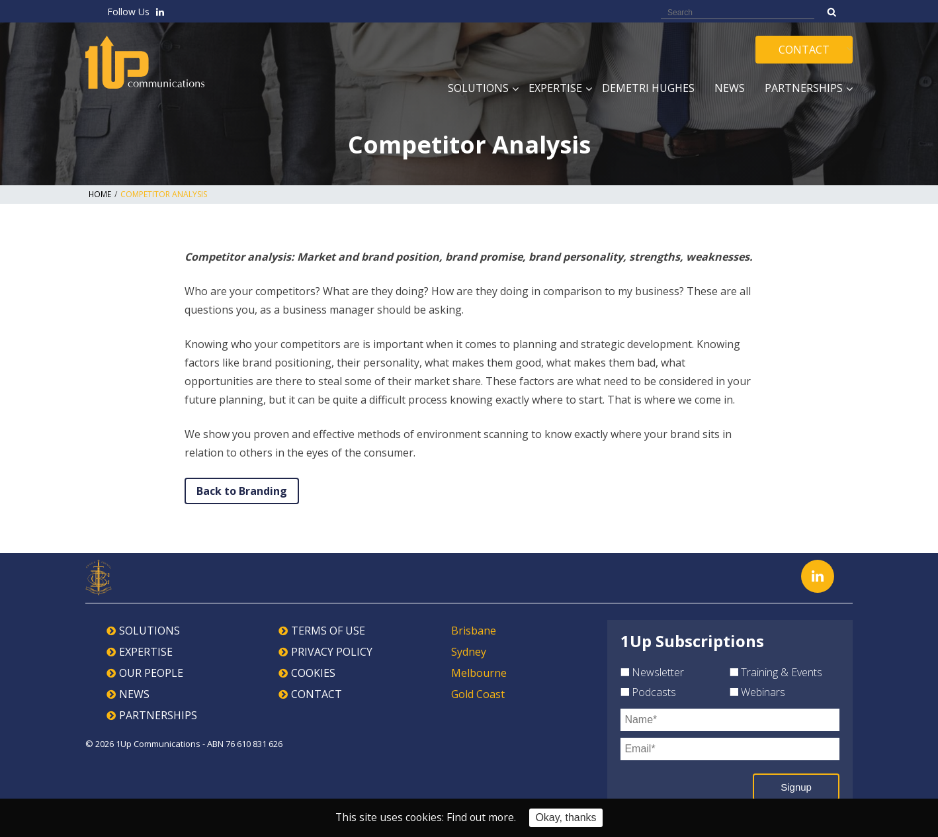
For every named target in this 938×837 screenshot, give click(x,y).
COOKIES (313, 673)
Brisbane (473, 630)
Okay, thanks (567, 817)
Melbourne (479, 673)
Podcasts (648, 692)
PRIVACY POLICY (331, 651)
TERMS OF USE (328, 630)
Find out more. (482, 818)
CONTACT (316, 694)
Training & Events (776, 672)
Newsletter (652, 672)
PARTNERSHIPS (158, 715)
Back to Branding (241, 491)
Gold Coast (478, 694)
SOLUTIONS (149, 630)
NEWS (134, 694)
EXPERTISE (146, 651)
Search (832, 12)
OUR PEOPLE (151, 673)
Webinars (757, 692)
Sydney (468, 651)
